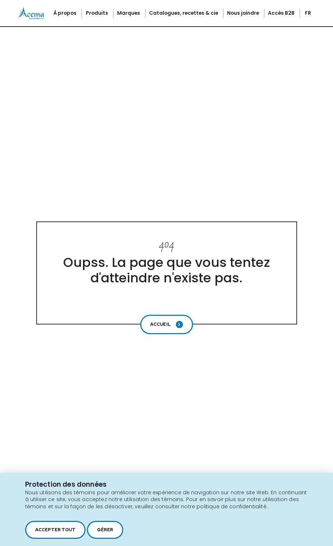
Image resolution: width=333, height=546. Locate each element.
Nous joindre (243, 13)
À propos (66, 13)
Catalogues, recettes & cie (184, 13)
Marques (129, 13)
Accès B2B (282, 13)
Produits (97, 13)
